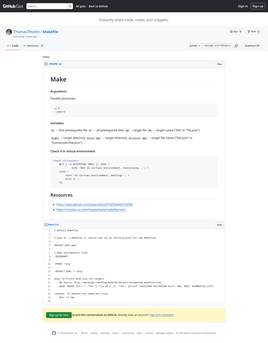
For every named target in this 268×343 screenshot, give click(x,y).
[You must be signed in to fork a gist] (254, 31)
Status (115, 333)
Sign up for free (58, 315)
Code (12, 45)
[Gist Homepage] (13, 6)
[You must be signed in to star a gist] (236, 31)
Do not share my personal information (196, 333)
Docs (139, 333)
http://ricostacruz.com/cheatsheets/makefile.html (91, 210)
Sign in (243, 6)
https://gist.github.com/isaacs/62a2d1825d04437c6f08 (94, 204)
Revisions (33, 46)
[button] (236, 45)
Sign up (258, 6)
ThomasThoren (26, 31)
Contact (149, 333)
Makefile (50, 31)
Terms (84, 333)
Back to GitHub (98, 6)
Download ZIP (252, 45)
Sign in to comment (161, 315)
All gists (81, 6)
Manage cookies (164, 333)
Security (105, 333)
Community (128, 333)
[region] (134, 143)
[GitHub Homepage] (54, 333)
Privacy (94, 333)
